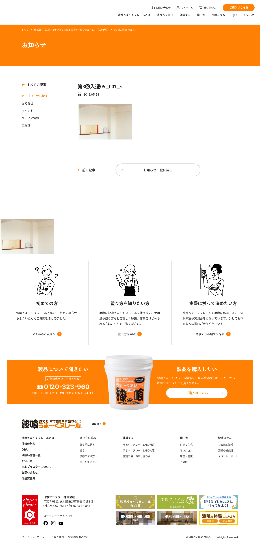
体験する (185, 17)
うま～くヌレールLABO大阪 (139, 450)
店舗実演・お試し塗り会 (137, 456)
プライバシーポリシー (34, 537)
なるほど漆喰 (225, 444)
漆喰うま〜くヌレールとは (134, 17)
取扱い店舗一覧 (31, 455)
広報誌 (26, 125)
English (99, 423)
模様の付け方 (87, 456)
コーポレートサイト (57, 515)
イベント (27, 110)
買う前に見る (87, 444)
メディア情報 (30, 118)
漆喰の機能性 (225, 450)
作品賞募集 (28, 478)
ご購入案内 (57, 537)
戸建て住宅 (186, 444)
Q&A (234, 17)
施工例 (201, 17)
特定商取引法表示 (78, 537)
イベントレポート (228, 456)
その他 (184, 462)
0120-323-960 (67, 386)
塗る (82, 450)
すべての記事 (34, 84)
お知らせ (249, 17)
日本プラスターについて (36, 467)
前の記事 (88, 169)
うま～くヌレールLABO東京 (139, 444)
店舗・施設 (186, 456)
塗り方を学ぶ (165, 17)
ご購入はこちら (196, 392)
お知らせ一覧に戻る (158, 169)
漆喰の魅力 (28, 444)
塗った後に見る (88, 462)
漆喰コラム (218, 17)
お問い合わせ (30, 472)
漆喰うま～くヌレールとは (38, 438)
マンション (186, 450)
